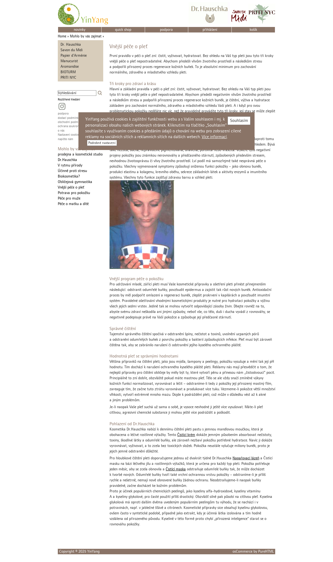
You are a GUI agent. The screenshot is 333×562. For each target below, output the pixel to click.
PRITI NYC (68, 77)
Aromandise (70, 66)
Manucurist (69, 61)
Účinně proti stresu (72, 170)
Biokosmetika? (69, 176)
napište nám (65, 139)
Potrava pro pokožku (74, 192)
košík (253, 29)
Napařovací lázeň (246, 458)
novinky (79, 29)
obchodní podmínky (70, 122)
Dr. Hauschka (71, 44)
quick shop (123, 29)
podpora (166, 29)
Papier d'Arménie (74, 55)
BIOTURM (68, 72)
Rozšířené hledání (69, 99)
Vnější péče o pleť (71, 187)
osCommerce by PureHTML (253, 551)
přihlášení (210, 29)
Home (62, 36)
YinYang (93, 551)
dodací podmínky (69, 118)
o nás (61, 130)
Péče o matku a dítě (73, 203)
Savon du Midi (72, 50)
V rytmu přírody (70, 165)
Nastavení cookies (69, 135)
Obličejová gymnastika (75, 181)
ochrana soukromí (69, 126)
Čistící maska (176, 469)
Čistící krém (186, 434)
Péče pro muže (69, 198)
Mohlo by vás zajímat (86, 36)
